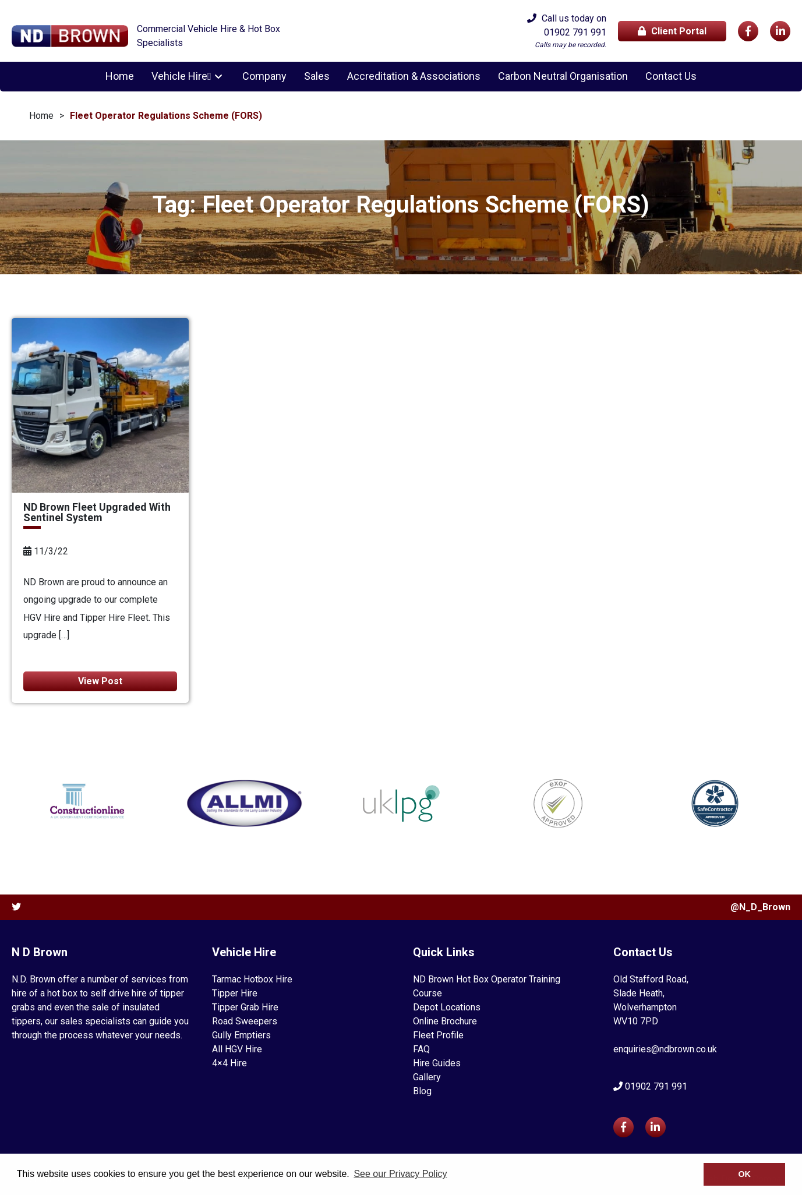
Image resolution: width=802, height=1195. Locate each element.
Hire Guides (437, 1063)
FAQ (421, 1049)
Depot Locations (447, 1007)
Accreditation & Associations (412, 76)
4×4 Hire (229, 1063)
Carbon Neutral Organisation (561, 76)
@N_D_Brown (760, 907)
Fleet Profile (438, 1035)
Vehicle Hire (182, 76)
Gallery (427, 1077)
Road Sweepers (244, 1021)
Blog (422, 1091)
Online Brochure (445, 1021)
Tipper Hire (234, 993)
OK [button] (744, 1174)
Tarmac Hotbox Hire (252, 979)
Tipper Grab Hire (245, 1007)
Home (122, 76)
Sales (315, 76)
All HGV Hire (237, 1049)
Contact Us (669, 76)
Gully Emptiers (241, 1035)
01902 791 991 (575, 32)
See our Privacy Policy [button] (400, 1174)
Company (263, 76)
